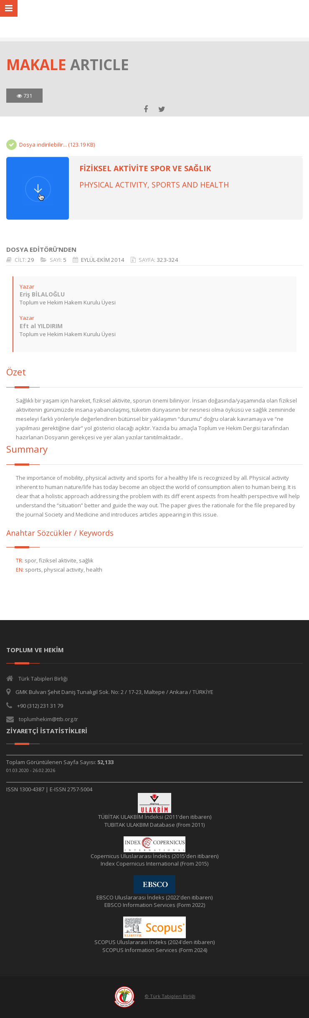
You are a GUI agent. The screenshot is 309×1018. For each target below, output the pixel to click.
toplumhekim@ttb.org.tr (48, 719)
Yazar (27, 286)
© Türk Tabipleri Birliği (170, 996)
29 (31, 259)
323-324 (167, 259)
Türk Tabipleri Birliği (43, 678)
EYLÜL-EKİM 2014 (102, 259)
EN (19, 569)
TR (19, 560)
